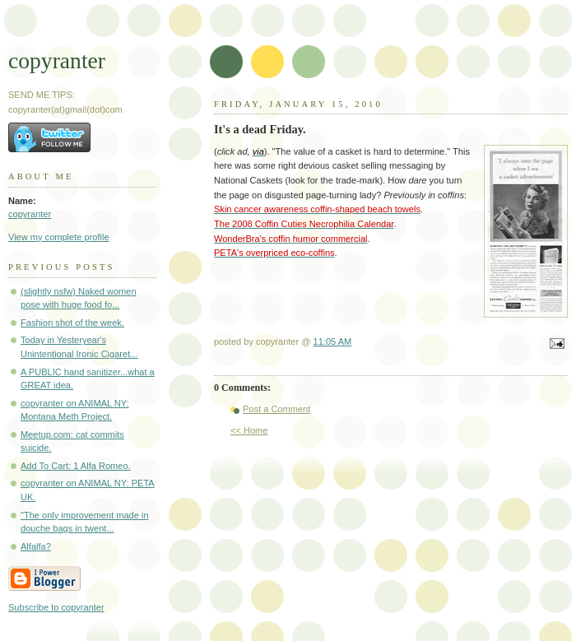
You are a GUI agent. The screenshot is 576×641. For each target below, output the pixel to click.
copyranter (56, 60)
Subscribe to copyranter (56, 607)
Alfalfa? (36, 546)
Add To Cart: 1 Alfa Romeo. (76, 466)
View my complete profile (58, 237)
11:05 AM (333, 341)
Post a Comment (276, 409)
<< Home (248, 430)
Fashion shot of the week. (72, 322)
